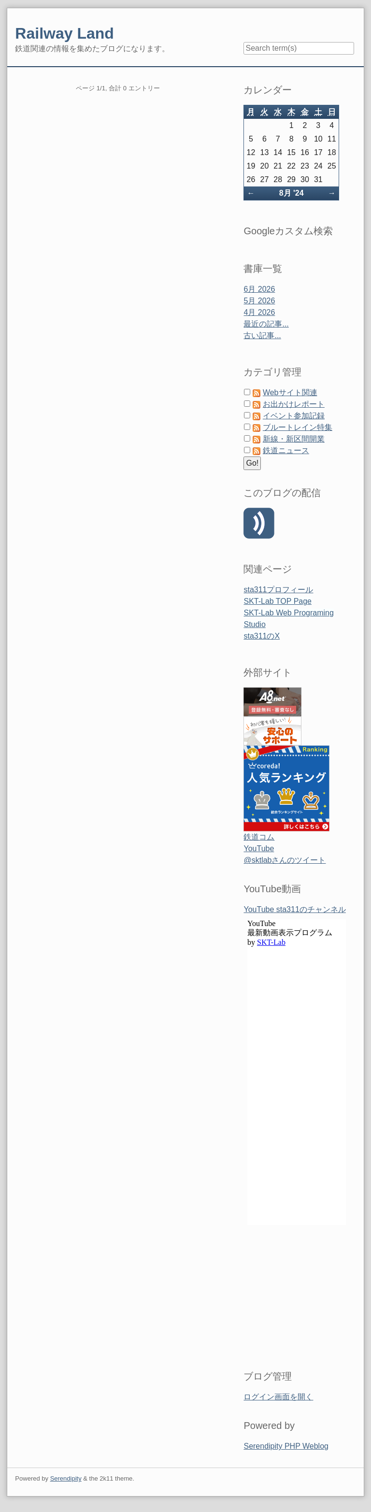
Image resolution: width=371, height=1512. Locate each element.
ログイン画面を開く (278, 1397)
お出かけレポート (294, 404)
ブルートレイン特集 (297, 427)
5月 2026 (259, 301)
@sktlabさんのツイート (284, 860)
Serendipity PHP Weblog (285, 1446)
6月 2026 (259, 289)
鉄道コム (258, 837)
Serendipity (66, 1478)
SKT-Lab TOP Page (277, 601)
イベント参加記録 (294, 416)
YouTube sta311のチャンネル (294, 909)
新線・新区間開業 (294, 439)
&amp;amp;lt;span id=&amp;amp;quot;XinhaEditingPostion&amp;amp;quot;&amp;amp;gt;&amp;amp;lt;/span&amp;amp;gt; (296, 1132)
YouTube (258, 848)
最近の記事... (265, 324)
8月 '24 (291, 193)
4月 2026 (259, 312)
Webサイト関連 (290, 392)
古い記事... (262, 335)
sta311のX (261, 636)
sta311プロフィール (278, 589)
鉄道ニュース (286, 450)
